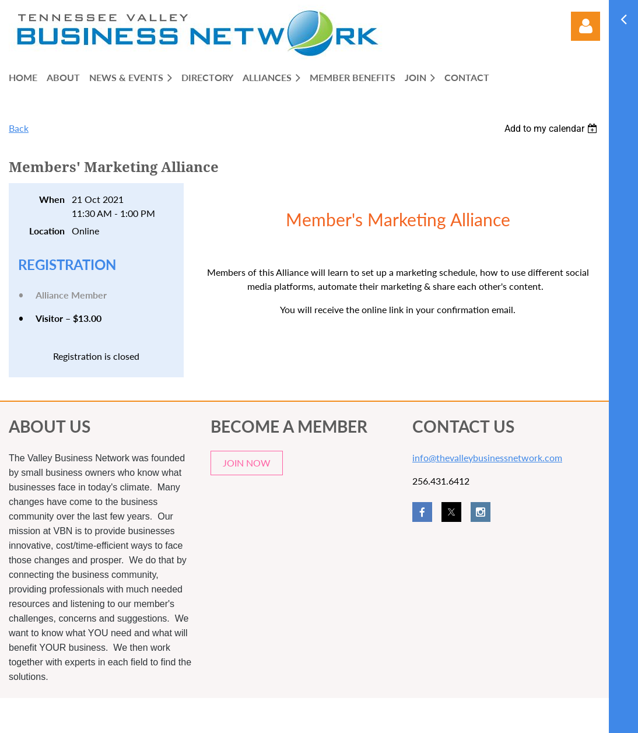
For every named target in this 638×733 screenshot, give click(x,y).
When (52, 199)
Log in (585, 26)
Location (47, 230)
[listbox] (552, 128)
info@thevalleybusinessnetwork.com (487, 457)
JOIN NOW (247, 462)
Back (19, 128)
